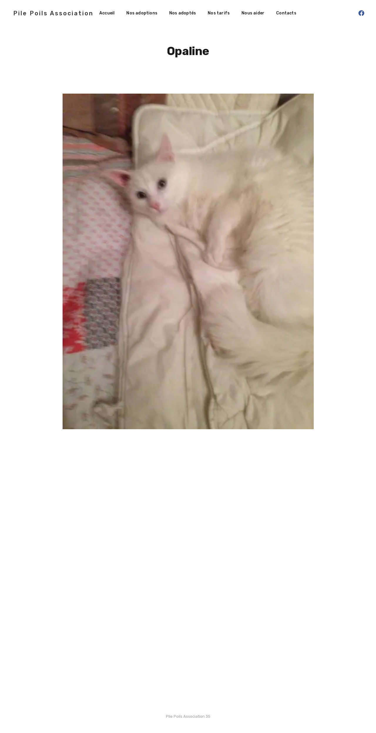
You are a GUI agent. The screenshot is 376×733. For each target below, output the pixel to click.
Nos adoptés (182, 13)
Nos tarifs (219, 13)
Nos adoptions (141, 13)
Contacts (286, 13)
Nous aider (252, 13)
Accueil (107, 13)
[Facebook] (361, 13)
